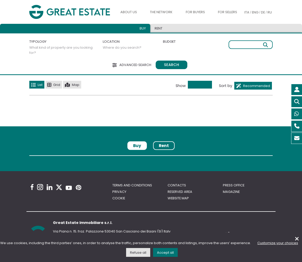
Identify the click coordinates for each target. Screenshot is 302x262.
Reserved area (180, 191)
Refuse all (138, 252)
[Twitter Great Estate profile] (59, 187)
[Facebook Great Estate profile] (32, 187)
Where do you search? (122, 47)
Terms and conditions (132, 185)
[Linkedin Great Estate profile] (49, 187)
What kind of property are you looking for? (61, 50)
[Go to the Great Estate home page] (69, 12)
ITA (246, 12)
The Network (161, 12)
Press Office (233, 185)
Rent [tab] (158, 28)
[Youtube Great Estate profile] (68, 187)
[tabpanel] (151, 158)
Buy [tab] (143, 28)
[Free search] (251, 44)
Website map (178, 198)
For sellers (227, 12)
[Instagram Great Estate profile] (40, 187)
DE (263, 12)
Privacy (119, 191)
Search (171, 64)
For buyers (195, 12)
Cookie (118, 198)
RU (269, 12)
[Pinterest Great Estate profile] (78, 187)
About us (128, 12)
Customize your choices (277, 243)
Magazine (231, 191)
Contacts (177, 185)
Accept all (165, 252)
